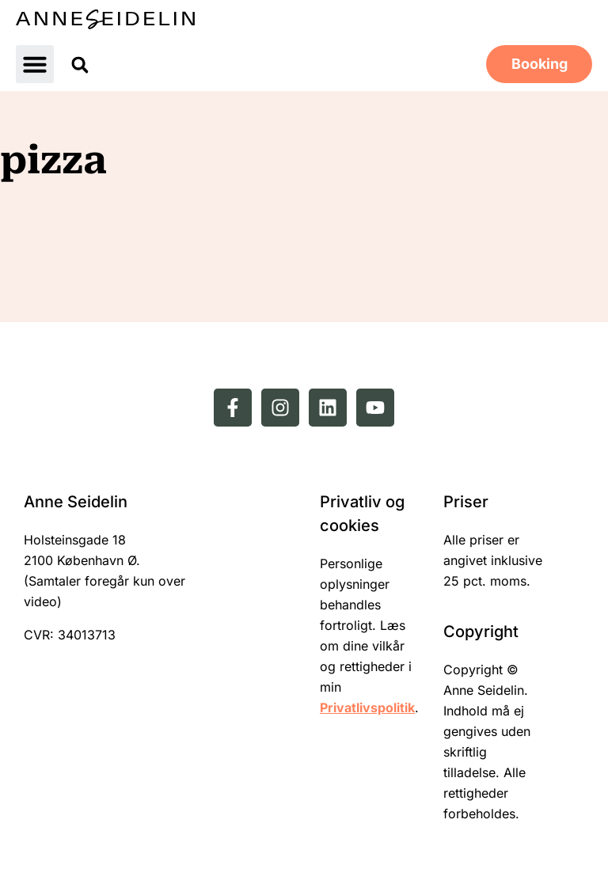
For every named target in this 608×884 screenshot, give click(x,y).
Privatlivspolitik (367, 707)
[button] (35, 64)
